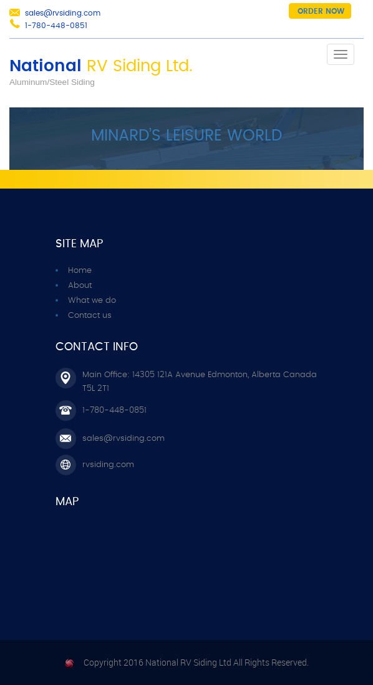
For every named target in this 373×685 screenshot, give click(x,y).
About (80, 286)
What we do (92, 301)
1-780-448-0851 (56, 25)
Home (80, 271)
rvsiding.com (108, 465)
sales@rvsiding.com (62, 13)
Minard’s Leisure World (186, 136)
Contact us (90, 316)
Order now (321, 11)
